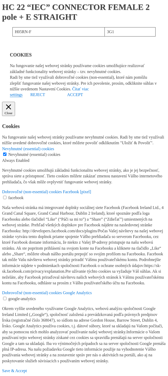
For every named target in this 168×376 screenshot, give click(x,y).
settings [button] (16, 94)
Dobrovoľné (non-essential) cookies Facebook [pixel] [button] (46, 192)
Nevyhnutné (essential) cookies (34, 154)
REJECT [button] (37, 94)
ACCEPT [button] (75, 94)
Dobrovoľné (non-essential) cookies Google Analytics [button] (47, 293)
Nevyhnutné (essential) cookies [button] (28, 149)
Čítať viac (80, 89)
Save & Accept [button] (14, 370)
